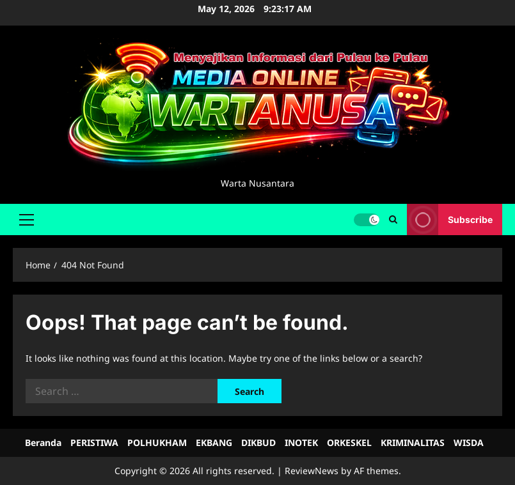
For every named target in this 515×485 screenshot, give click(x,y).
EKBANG (214, 442)
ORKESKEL (349, 442)
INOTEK (301, 442)
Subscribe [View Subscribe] (450, 219)
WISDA (469, 442)
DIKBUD (258, 442)
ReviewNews (311, 471)
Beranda (43, 442)
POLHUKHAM (157, 442)
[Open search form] (393, 219)
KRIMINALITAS (413, 442)
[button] (26, 219)
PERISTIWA (94, 442)
